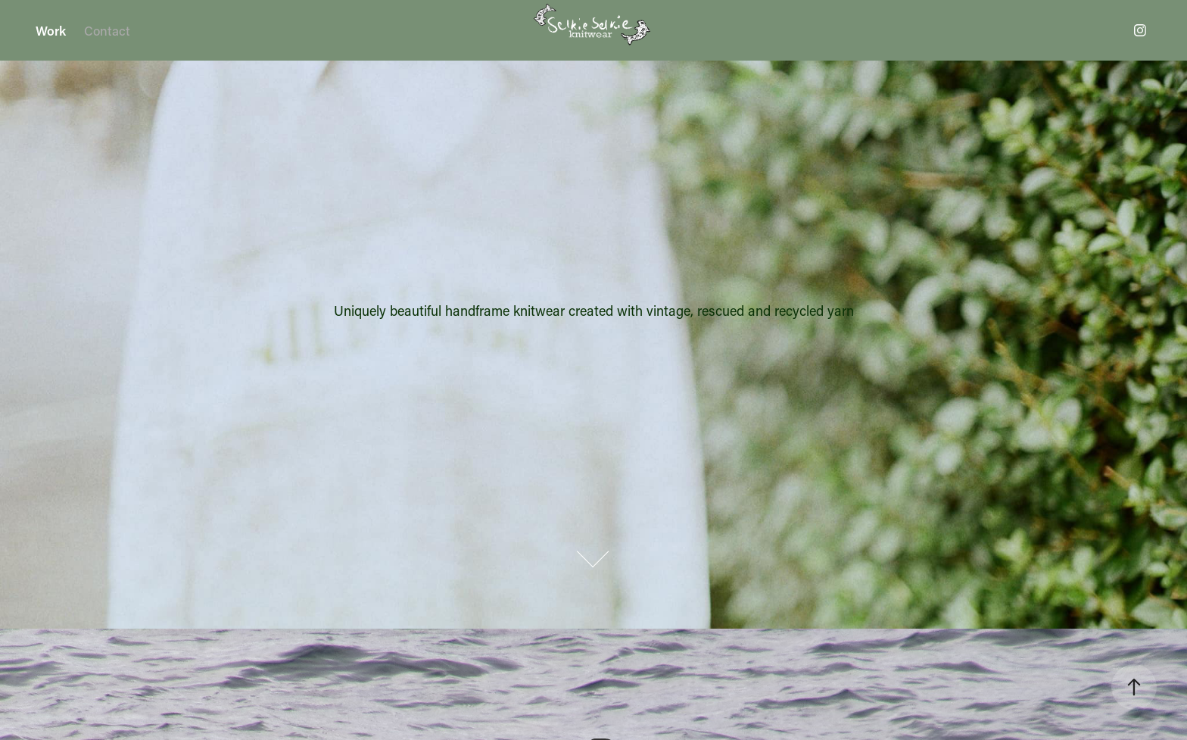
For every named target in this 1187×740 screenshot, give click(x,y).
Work (51, 30)
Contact (107, 30)
